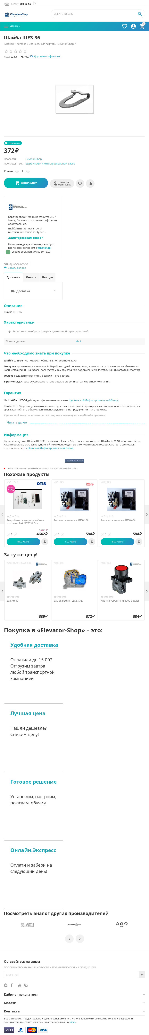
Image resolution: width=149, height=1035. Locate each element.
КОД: (7, 56)
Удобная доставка (34, 644)
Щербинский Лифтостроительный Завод (50, 163)
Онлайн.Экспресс (33, 850)
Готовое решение (33, 781)
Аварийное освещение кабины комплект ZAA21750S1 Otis (25, 522)
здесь (72, 1022)
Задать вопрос (15, 267)
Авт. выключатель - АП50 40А (118, 520)
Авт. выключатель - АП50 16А (71, 520)
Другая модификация (47, 56)
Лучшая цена (28, 713)
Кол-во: (8, 171)
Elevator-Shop (33, 159)
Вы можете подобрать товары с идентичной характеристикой (50, 331)
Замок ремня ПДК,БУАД (68, 600)
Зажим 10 (12, 600)
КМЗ (78, 341)
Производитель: (13, 163)
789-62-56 (21, 4)
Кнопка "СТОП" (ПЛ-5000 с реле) (120, 600)
